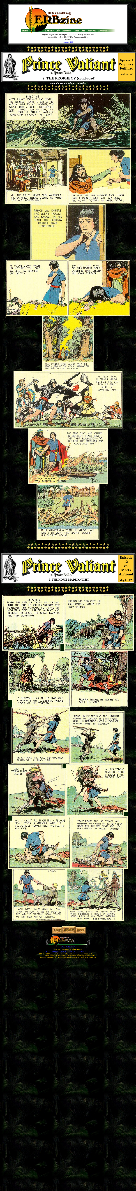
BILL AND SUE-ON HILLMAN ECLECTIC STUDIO (68, 952)
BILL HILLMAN (68, 947)
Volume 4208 (68, 42)
